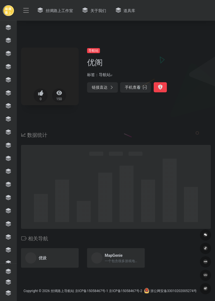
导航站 (93, 51)
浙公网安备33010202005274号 (170, 291)
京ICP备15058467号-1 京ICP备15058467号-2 (108, 291)
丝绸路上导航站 (62, 291)
